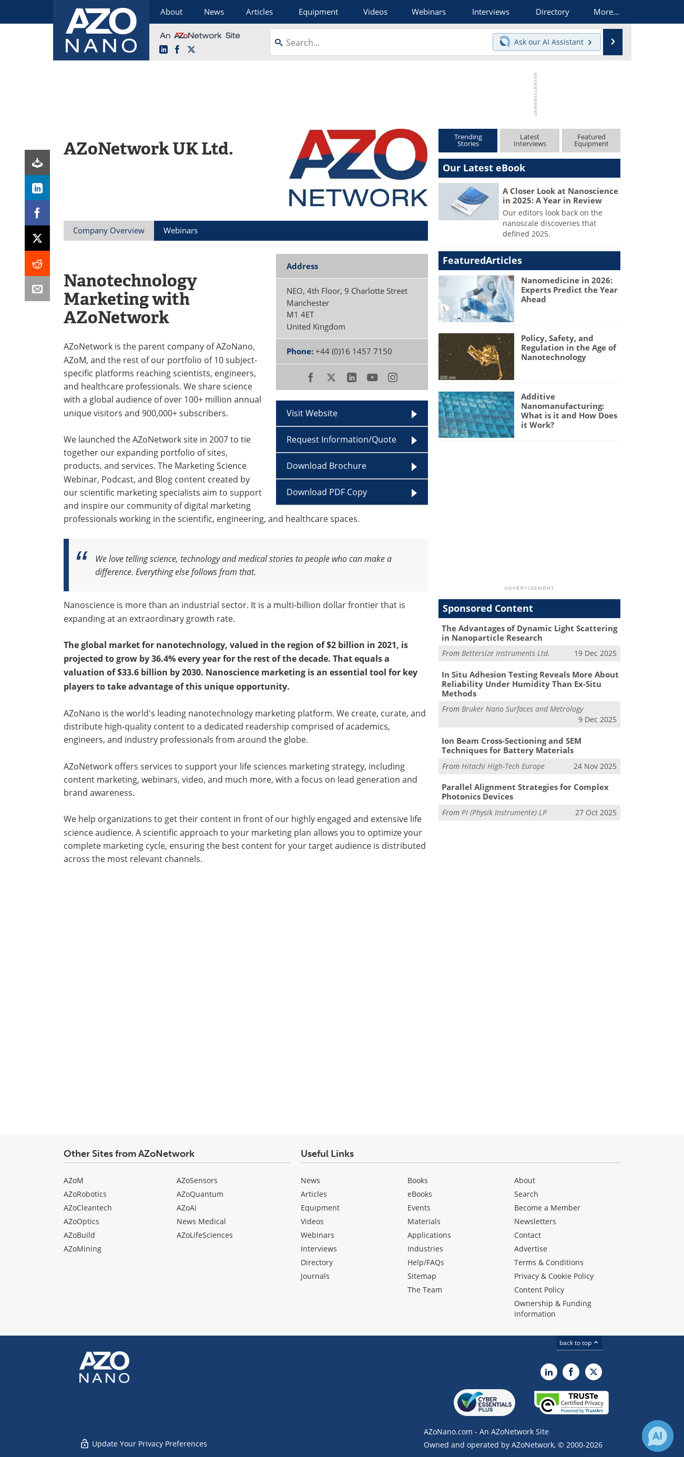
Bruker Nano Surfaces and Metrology (522, 709)
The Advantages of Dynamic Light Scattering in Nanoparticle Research (529, 633)
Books (417, 1180)
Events (419, 1208)
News (310, 1180)
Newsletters (535, 1221)
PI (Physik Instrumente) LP (504, 812)
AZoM (74, 1180)
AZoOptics (81, 1221)
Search (526, 1194)
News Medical (201, 1221)
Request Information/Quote (341, 439)
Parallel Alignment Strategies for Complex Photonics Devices (525, 792)
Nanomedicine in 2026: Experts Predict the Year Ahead (569, 289)
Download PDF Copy (327, 491)
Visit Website (312, 412)
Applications (429, 1235)
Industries (425, 1249)
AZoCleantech (88, 1208)
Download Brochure (326, 465)
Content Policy (539, 1290)
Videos (312, 1221)
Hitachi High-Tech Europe (503, 766)
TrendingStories (468, 140)
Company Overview (109, 230)
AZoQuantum (200, 1194)
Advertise (530, 1249)
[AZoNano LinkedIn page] (163, 49)
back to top (579, 1342)
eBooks (419, 1194)
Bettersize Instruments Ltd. (506, 653)
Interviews (319, 1249)
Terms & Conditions (549, 1262)
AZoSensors (197, 1180)
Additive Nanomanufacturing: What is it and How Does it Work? (569, 410)
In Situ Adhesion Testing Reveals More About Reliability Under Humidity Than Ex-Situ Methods (530, 684)
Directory (317, 1262)
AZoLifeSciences (205, 1235)
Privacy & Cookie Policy (554, 1276)
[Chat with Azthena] (657, 1436)
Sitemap (421, 1276)
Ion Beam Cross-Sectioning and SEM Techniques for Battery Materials (511, 745)
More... (606, 11)
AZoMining (82, 1249)
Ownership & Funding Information (552, 1308)
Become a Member (547, 1208)
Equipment (320, 1208)
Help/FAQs (425, 1262)
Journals (315, 1276)
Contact (527, 1235)
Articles (314, 1194)
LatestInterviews (530, 140)
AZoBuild (79, 1235)
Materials (424, 1221)
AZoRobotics (85, 1194)
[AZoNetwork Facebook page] (177, 49)
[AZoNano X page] (191, 49)
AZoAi (187, 1208)
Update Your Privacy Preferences (143, 1444)
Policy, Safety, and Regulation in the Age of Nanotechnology (568, 347)
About (524, 1180)
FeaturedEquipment (591, 140)
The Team (424, 1290)
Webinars (317, 1235)
